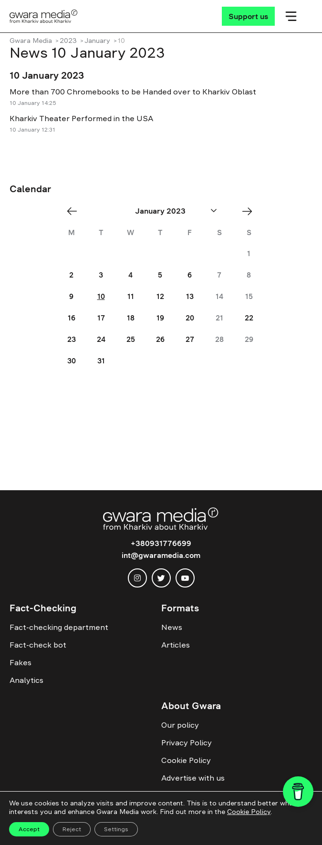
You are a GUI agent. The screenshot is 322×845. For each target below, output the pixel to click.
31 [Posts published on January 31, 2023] (101, 360)
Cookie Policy (186, 760)
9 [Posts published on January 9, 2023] (71, 296)
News (171, 627)
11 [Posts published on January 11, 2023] (130, 296)
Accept (29, 829)
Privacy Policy (186, 742)
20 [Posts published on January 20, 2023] (190, 317)
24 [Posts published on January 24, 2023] (101, 339)
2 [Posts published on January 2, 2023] (71, 274)
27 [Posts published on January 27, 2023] (190, 339)
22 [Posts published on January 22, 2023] (249, 317)
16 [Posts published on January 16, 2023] (71, 317)
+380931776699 (161, 543)
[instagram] (137, 577)
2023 (68, 40)
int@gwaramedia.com (161, 555)
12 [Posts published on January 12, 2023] (160, 296)
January (97, 40)
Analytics (26, 680)
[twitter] (161, 577)
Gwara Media (31, 40)
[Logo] (44, 16)
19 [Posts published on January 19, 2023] (160, 317)
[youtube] (185, 577)
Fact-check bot (38, 645)
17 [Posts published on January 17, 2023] (101, 317)
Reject (71, 829)
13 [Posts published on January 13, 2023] (190, 296)
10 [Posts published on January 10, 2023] (101, 296)
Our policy (180, 725)
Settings (116, 829)
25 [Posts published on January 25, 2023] (130, 339)
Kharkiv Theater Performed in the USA (81, 118)
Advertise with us (193, 778)
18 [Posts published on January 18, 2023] (131, 317)
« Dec (75, 211)
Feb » (250, 211)
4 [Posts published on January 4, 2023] (130, 274)
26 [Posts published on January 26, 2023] (160, 339)
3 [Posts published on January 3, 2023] (101, 274)
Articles (175, 645)
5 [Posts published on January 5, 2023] (160, 274)
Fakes (20, 662)
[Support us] (248, 16)
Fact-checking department (59, 627)
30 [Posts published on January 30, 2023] (71, 360)
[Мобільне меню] (291, 16)
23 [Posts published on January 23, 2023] (71, 339)
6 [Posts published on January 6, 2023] (189, 274)
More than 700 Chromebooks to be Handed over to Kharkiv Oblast (133, 91)
